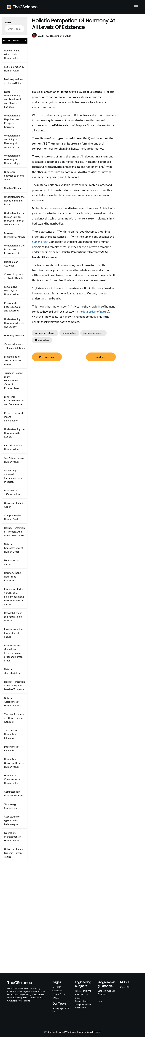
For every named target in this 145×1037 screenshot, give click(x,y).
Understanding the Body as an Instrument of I (14, 249)
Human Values (81, 994)
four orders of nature (95, 311)
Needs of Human (13, 188)
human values (69, 333)
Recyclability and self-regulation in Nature (13, 616)
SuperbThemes (94, 1032)
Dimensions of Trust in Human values (12, 360)
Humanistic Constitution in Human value (12, 779)
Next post (100, 356)
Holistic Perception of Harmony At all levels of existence (14, 531)
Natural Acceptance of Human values (11, 701)
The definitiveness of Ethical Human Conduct (14, 718)
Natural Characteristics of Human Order (13, 547)
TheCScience (25, 7)
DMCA (55, 997)
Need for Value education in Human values (12, 54)
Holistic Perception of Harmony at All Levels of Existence (14, 685)
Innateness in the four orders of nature (13, 633)
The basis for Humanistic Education (11, 734)
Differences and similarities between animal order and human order (13, 653)
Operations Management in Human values (12, 836)
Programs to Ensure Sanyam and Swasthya (12, 306)
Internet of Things (83, 991)
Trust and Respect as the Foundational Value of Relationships (13, 380)
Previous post (47, 356)
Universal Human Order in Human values (13, 852)
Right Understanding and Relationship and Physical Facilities (13, 99)
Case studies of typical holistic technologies (12, 820)
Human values (42, 340)
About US (56, 987)
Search (8, 22)
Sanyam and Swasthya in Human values (11, 290)
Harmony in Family (14, 335)
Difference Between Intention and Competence (14, 400)
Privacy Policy (58, 994)
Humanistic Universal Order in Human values (14, 763)
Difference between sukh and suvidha (14, 175)
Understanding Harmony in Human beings (12, 159)
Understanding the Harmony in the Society (14, 433)
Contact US (57, 990)
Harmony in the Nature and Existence (12, 576)
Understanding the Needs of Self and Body (14, 200)
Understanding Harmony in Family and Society (14, 323)
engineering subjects (45, 333)
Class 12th (125, 987)
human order (40, 241)
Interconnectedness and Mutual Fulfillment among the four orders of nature (14, 596)
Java (100, 1001)
